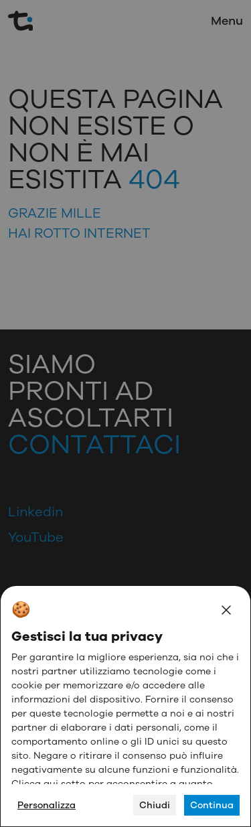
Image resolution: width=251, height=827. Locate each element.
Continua (212, 805)
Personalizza (46, 805)
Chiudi (154, 805)
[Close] (226, 610)
